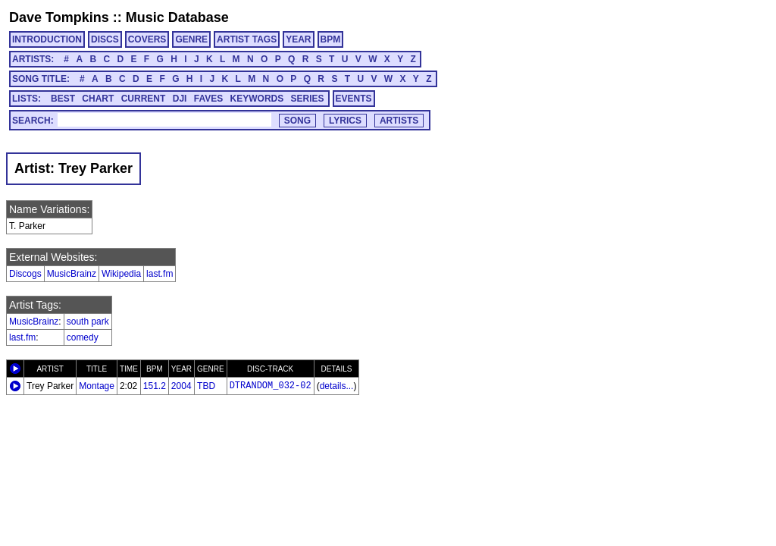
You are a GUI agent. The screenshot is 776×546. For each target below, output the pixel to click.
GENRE (191, 39)
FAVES (208, 98)
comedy (83, 337)
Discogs (25, 273)
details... (337, 386)
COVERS (147, 39)
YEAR (298, 39)
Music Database (177, 17)
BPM (331, 39)
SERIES (307, 98)
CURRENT (143, 98)
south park (88, 321)
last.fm (159, 273)
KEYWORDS (257, 98)
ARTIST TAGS (247, 39)
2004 (181, 386)
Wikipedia (121, 273)
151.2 (154, 386)
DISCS (105, 39)
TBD (206, 386)
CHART (98, 98)
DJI (180, 98)
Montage (96, 386)
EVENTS (354, 98)
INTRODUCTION (47, 39)
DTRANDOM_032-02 (270, 386)
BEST (63, 98)
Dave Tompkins (59, 17)
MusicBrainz (71, 273)
